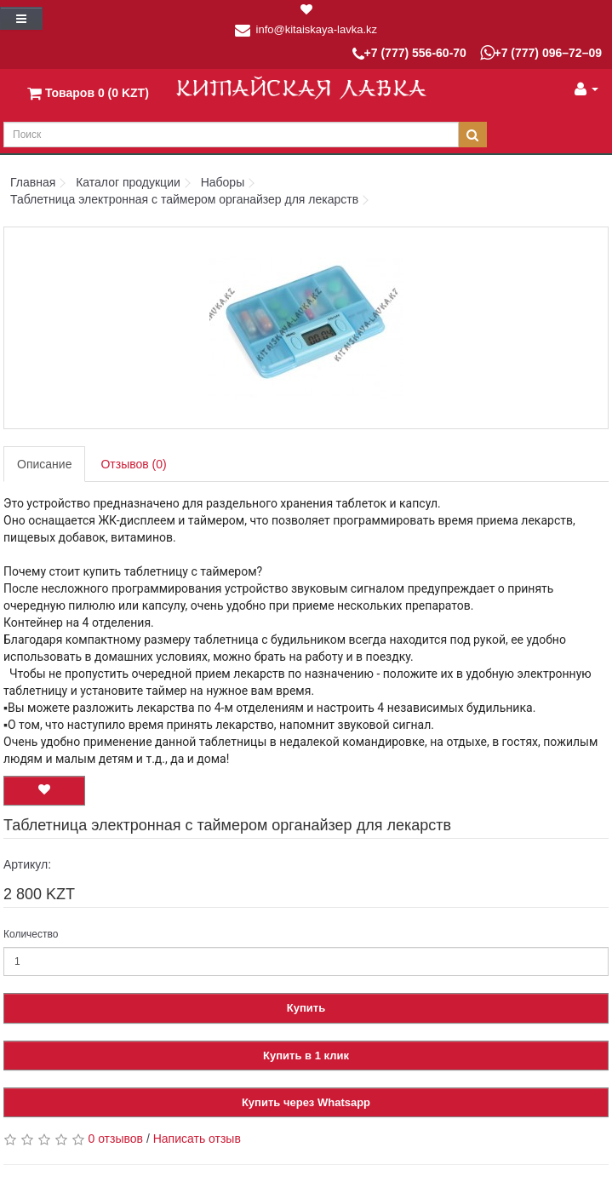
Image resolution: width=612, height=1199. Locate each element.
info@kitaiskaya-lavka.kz (317, 29)
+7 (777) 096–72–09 (541, 52)
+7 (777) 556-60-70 (409, 54)
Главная (32, 182)
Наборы (223, 182)
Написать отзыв (197, 1138)
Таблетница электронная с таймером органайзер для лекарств (184, 199)
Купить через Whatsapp (306, 1102)
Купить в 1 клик (306, 1055)
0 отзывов (115, 1138)
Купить (306, 1007)
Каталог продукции (128, 182)
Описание (44, 464)
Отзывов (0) (133, 464)
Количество (30, 934)
